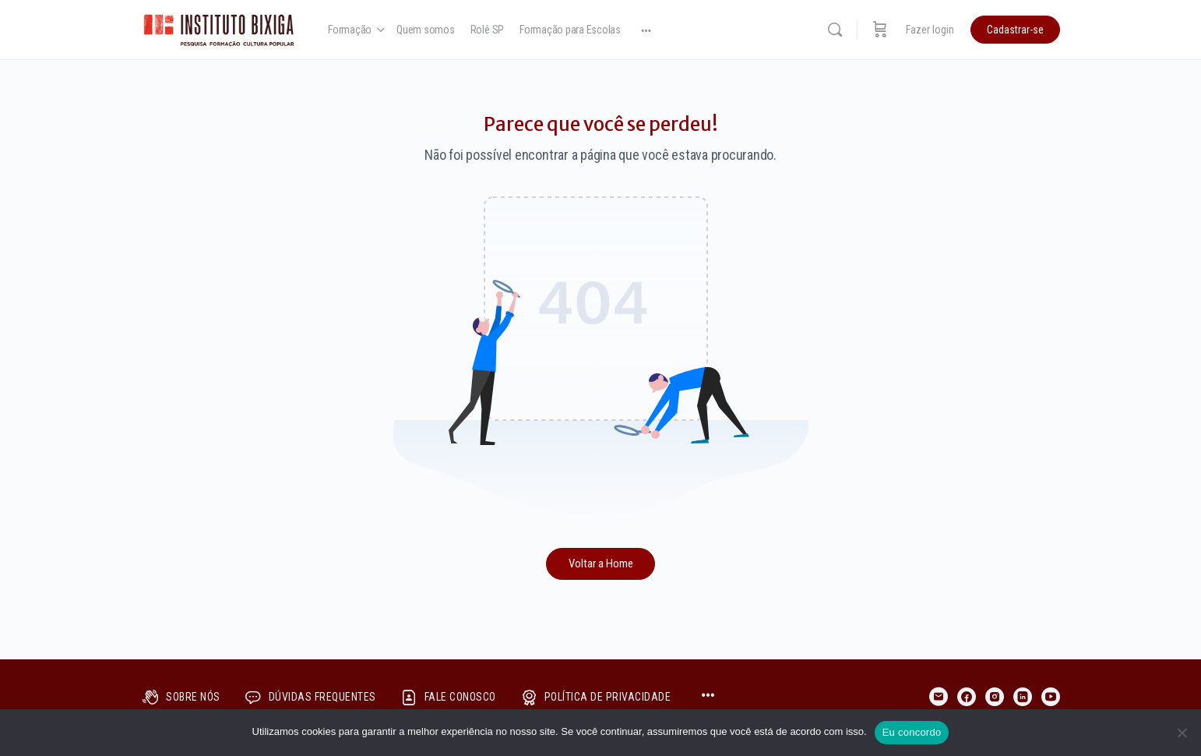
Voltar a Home (601, 563)
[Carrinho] (880, 29)
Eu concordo (912, 732)
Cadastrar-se (1015, 29)
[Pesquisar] (835, 29)
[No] (1181, 732)
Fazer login (930, 29)
